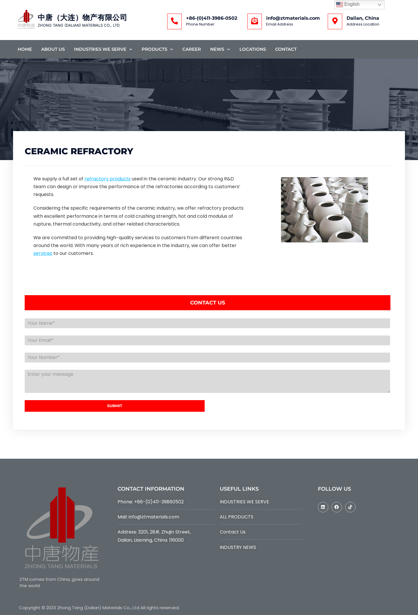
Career (191, 49)
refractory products (107, 178)
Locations (252, 49)
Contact (286, 49)
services (42, 253)
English (348, 4)
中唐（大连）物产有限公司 (82, 17)
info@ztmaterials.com (293, 18)
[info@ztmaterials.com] (254, 21)
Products (157, 49)
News (220, 49)
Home (25, 49)
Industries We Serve (103, 49)
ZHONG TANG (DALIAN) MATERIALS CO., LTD (79, 25)
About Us (53, 49)
